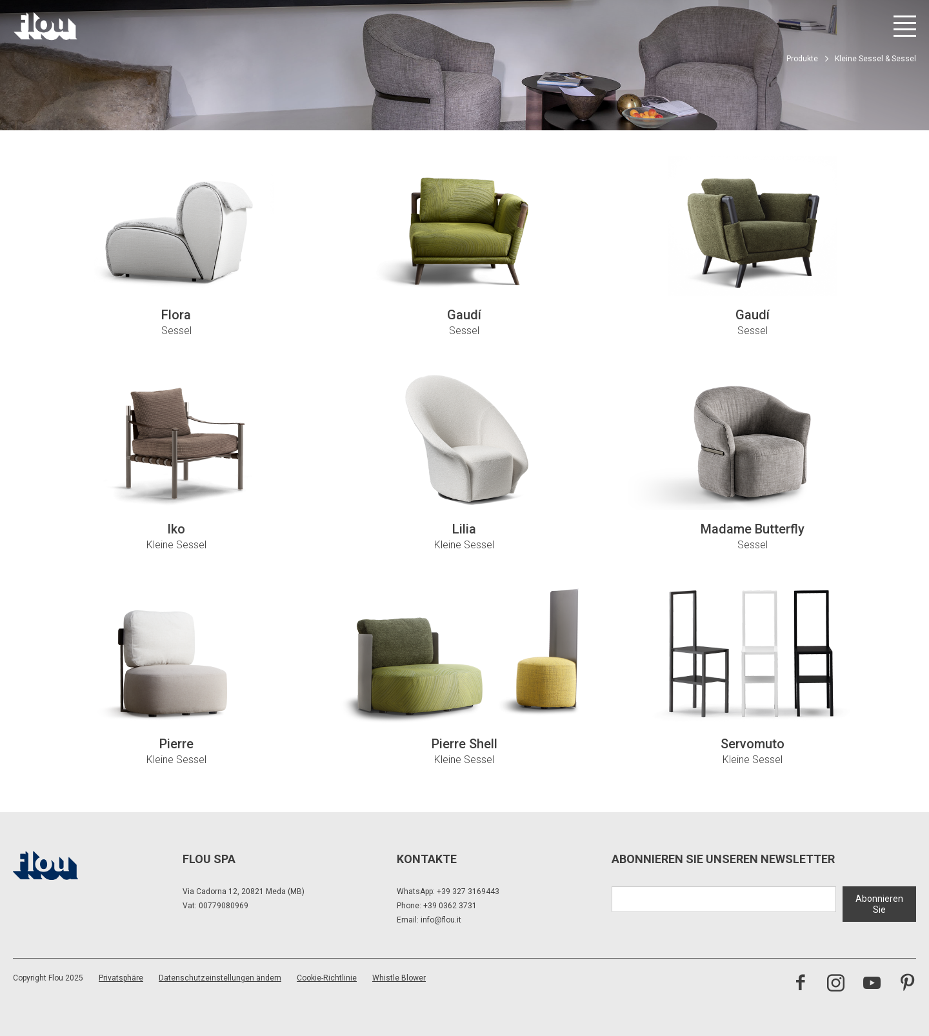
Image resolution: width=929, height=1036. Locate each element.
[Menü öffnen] (905, 26)
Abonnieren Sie (879, 903)
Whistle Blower (399, 977)
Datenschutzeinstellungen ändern (220, 977)
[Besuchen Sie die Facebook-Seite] (800, 984)
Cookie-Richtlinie (327, 977)
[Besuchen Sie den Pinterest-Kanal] (907, 984)
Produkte (802, 58)
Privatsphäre (121, 977)
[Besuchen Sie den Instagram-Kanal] (835, 984)
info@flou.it (441, 919)
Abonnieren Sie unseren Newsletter (723, 859)
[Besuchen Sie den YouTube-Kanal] (872, 984)
